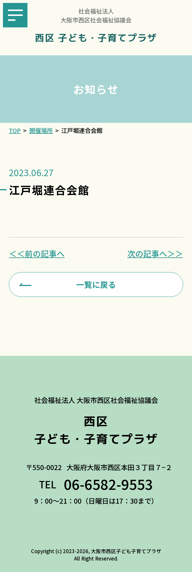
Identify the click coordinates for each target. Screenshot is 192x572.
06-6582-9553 (108, 484)
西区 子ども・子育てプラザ (96, 38)
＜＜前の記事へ (37, 254)
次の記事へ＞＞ (155, 254)
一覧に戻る (96, 284)
